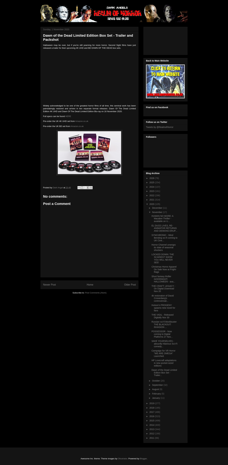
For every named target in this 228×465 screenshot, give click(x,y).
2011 (152, 438)
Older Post (130, 284)
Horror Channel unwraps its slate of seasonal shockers (164, 247)
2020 (152, 204)
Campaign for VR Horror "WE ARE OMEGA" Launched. (163, 353)
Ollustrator (122, 458)
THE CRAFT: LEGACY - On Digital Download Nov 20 (163, 289)
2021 (152, 199)
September (157, 385)
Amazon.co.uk (81, 121)
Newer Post (49, 284)
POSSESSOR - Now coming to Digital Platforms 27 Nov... (162, 334)
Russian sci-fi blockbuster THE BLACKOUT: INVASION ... (164, 324)
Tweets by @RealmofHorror (159, 127)
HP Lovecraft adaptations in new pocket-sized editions (164, 363)
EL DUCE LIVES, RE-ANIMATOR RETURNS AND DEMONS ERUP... (164, 228)
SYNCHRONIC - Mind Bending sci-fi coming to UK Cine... (164, 238)
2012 (152, 433)
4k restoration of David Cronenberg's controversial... (163, 298)
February (157, 393)
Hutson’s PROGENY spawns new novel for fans (163, 308)
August (155, 389)
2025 (152, 182)
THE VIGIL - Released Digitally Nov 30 (163, 316)
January (156, 398)
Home (90, 284)
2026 (152, 178)
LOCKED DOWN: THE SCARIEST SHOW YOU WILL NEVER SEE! (163, 258)
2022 (152, 195)
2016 (152, 416)
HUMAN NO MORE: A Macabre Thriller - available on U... (162, 219)
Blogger (143, 458)
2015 (152, 420)
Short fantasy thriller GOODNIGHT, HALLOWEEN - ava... (163, 279)
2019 (152, 403)
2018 (152, 407)
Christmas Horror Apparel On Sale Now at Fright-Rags (164, 269)
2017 (152, 412)
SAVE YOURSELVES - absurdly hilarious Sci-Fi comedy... (164, 344)
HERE (68, 116)
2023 (152, 191)
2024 (152, 187)
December (157, 208)
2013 (152, 429)
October (156, 380)
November (157, 212)
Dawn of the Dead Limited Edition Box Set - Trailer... (164, 373)
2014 (152, 425)
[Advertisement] (160, 40)
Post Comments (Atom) (95, 293)
